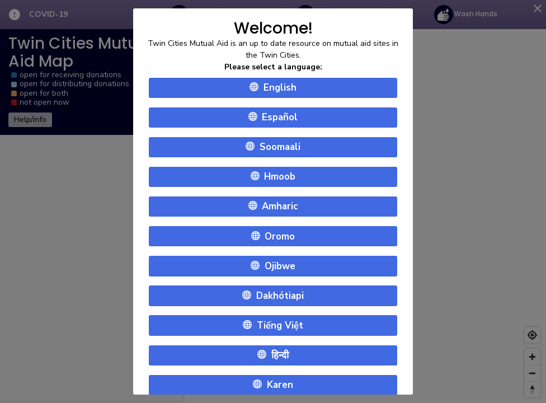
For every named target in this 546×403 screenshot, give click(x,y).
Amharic (273, 206)
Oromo (273, 236)
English (273, 87)
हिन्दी (272, 355)
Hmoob (273, 177)
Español (273, 117)
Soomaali (273, 146)
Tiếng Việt (273, 325)
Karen (273, 384)
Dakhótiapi (272, 295)
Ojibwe (273, 266)
